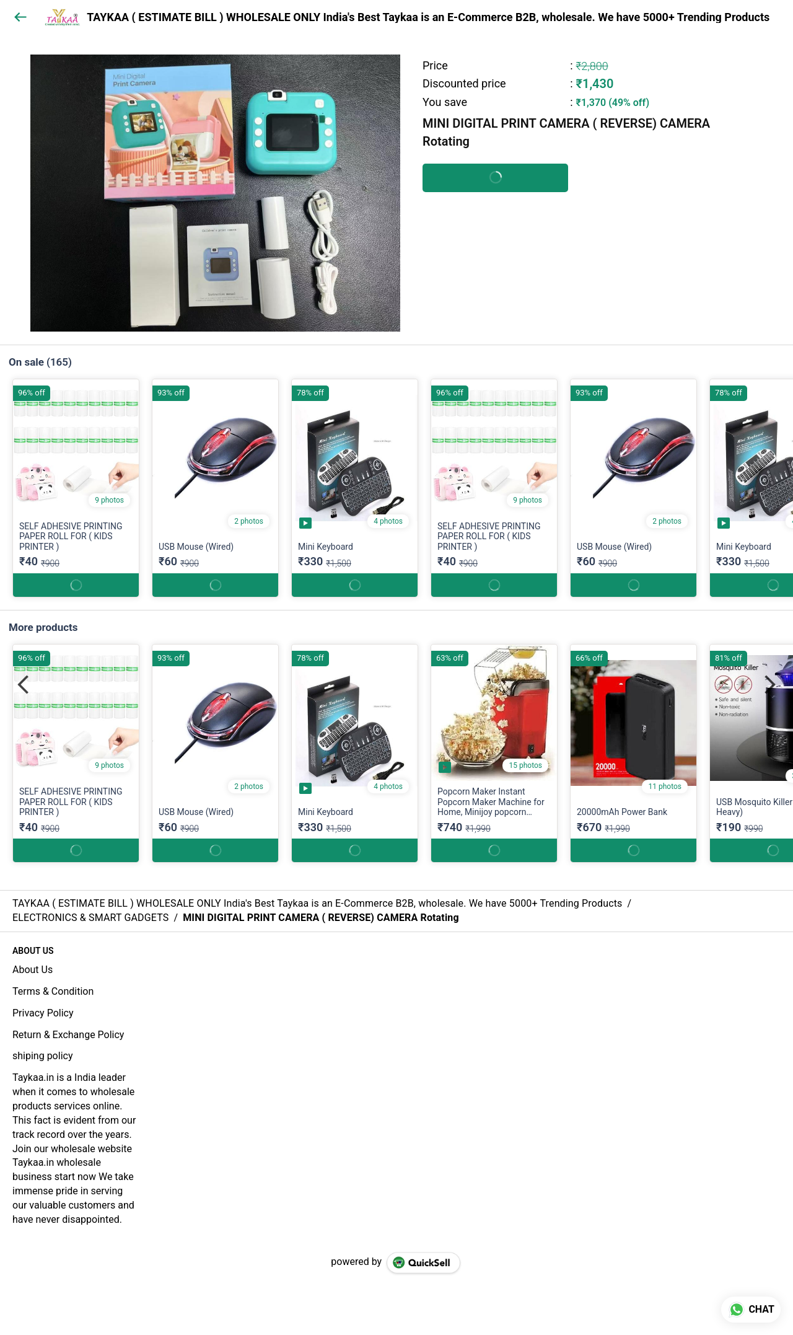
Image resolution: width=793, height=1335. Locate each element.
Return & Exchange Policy (68, 1035)
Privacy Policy (43, 1013)
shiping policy (42, 1056)
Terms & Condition (53, 991)
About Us (32, 970)
